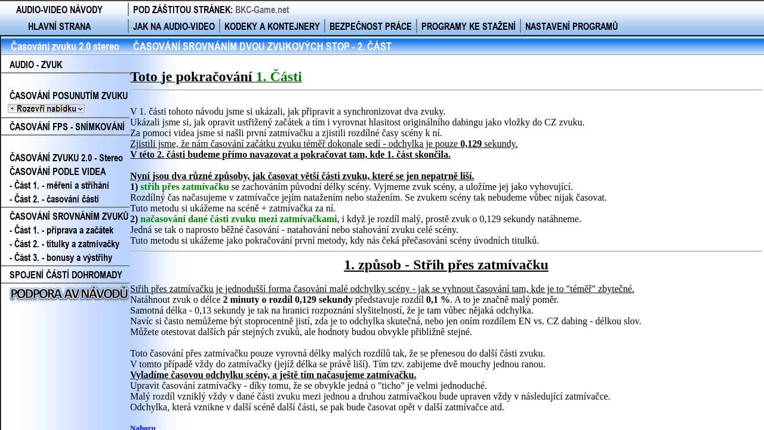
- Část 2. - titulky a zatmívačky (64, 243)
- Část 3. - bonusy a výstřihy (61, 257)
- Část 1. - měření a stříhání (59, 185)
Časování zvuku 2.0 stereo (65, 46)
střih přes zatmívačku (184, 187)
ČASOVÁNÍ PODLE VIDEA (58, 171)
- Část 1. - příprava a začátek (61, 229)
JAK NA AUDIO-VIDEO (174, 26)
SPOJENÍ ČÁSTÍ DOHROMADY (66, 274)
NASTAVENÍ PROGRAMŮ (571, 26)
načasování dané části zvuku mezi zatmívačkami (238, 219)
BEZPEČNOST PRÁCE (370, 26)
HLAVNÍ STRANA (59, 26)
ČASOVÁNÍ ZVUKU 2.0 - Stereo (66, 157)
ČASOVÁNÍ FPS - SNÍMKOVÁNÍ (67, 126)
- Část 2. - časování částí (54, 198)
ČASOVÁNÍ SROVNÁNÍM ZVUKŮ (69, 216)
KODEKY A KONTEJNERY (272, 26)
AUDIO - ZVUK (36, 64)
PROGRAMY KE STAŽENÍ (468, 26)
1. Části (278, 76)
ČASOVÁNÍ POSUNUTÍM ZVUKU (64, 102)
